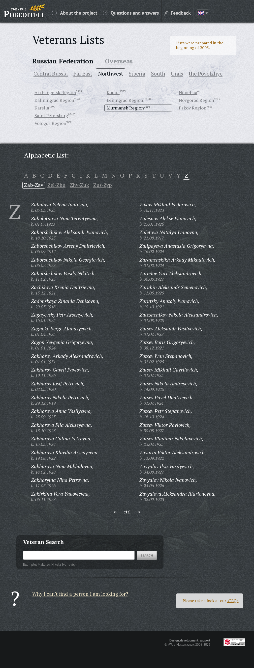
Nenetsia (188, 92)
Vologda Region (50, 123)
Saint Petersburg (51, 115)
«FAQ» (233, 600)
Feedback (177, 13)
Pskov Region (192, 108)
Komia (113, 92)
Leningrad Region (125, 100)
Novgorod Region (196, 100)
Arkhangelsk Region (55, 92)
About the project (74, 13)
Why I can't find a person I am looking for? (80, 593)
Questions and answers (131, 13)
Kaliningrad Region (54, 100)
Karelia (41, 108)
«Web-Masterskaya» (181, 644)
